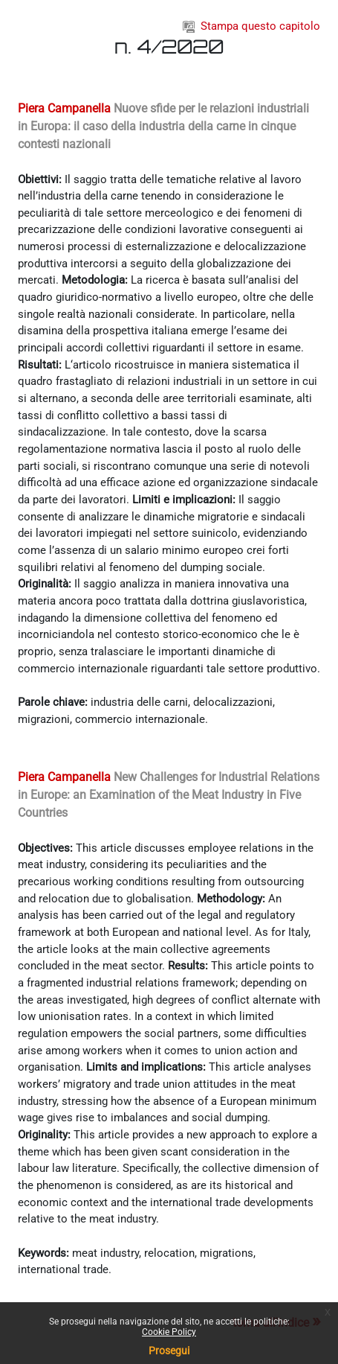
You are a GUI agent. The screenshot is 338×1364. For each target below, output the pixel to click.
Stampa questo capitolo (251, 26)
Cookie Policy (169, 1332)
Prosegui (169, 1351)
